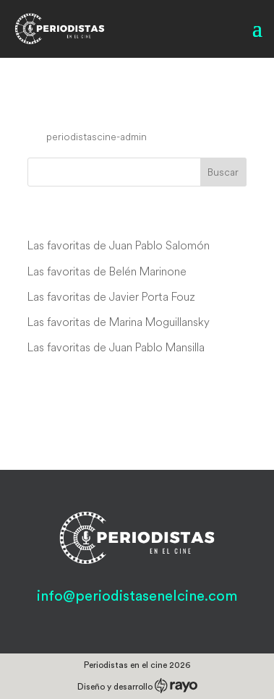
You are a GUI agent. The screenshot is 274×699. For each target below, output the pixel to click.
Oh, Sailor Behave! (110, 109)
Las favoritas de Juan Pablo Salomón (118, 245)
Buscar (223, 172)
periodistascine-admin (96, 136)
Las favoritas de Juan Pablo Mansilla (116, 347)
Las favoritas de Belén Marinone (107, 271)
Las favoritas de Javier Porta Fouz (111, 296)
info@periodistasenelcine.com (137, 596)
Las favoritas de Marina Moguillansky (118, 321)
